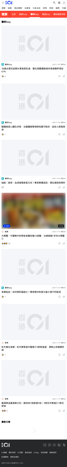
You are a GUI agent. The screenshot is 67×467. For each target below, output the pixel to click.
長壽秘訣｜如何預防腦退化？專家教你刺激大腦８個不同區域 (31, 291)
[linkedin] (59, 444)
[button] (59, 76)
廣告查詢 (28, 452)
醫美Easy (46, 14)
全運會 (27, 8)
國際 (58, 8)
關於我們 (12, 452)
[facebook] (44, 444)
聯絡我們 (53, 452)
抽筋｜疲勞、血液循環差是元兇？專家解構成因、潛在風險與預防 (33, 182)
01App (36, 452)
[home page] (8, 2)
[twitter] (64, 444)
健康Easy (23, 14)
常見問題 (44, 452)
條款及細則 (14, 457)
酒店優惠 (18, 8)
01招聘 (20, 452)
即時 (45, 8)
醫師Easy (35, 14)
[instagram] (49, 444)
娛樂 (10, 8)
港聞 (3, 8)
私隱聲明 (4, 457)
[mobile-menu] (2, 2)
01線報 (4, 452)
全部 (14, 14)
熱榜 (51, 8)
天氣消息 (37, 8)
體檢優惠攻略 (59, 14)
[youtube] (54, 444)
